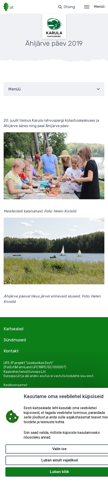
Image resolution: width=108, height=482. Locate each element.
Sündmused (15, 339)
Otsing (69, 7)
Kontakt (11, 351)
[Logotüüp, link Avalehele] (8, 6)
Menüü (94, 7)
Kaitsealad (13, 328)
